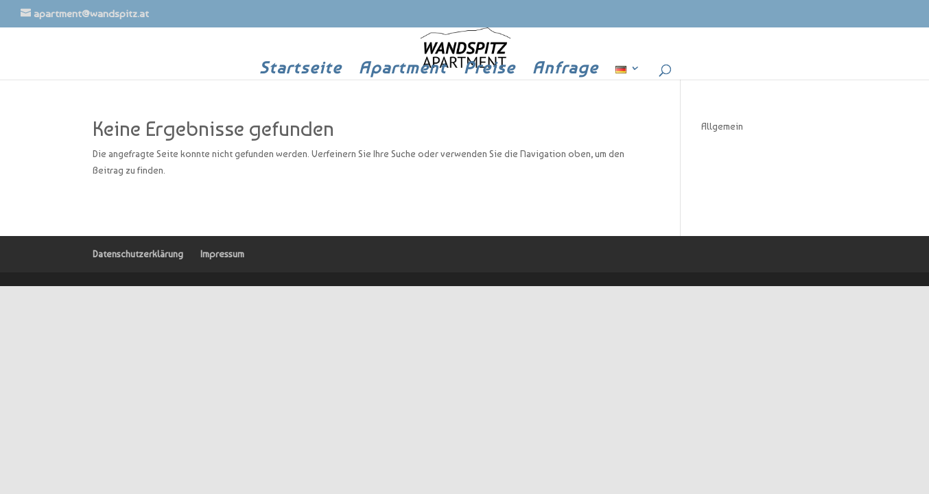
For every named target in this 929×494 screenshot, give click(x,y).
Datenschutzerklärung (138, 253)
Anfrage (565, 70)
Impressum (222, 253)
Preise (489, 70)
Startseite (300, 70)
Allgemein (722, 126)
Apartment (403, 70)
